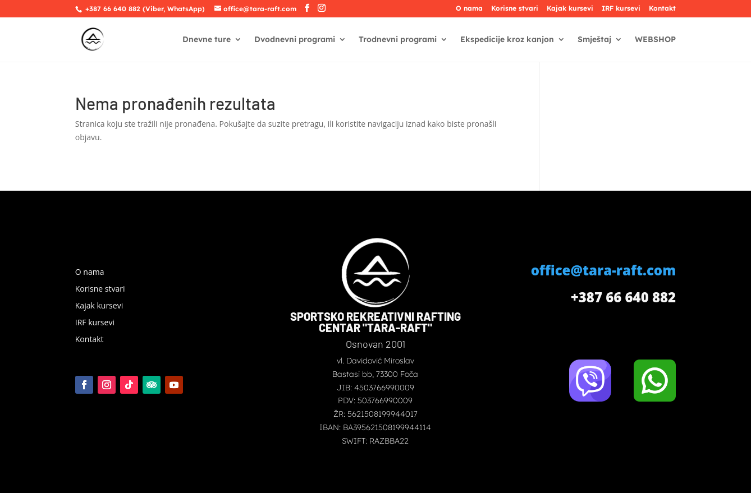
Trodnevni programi (398, 39)
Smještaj (594, 39)
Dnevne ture (206, 39)
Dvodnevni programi (294, 39)
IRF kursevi (621, 8)
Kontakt (662, 8)
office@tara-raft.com (603, 270)
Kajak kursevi (570, 8)
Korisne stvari (514, 8)
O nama (469, 8)
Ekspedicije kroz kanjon (507, 39)
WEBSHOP (655, 39)
